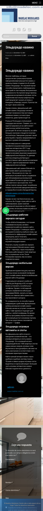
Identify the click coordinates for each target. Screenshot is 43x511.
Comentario (10, 491)
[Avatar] (21, 366)
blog (7, 46)
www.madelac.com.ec (15, 380)
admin (32, 44)
